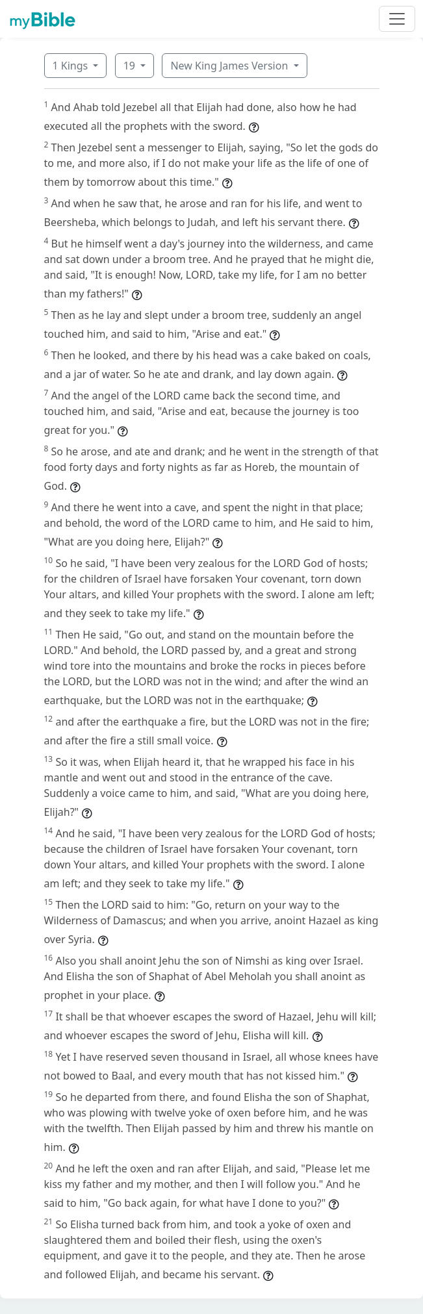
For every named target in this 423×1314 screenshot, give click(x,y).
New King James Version (230, 65)
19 (130, 65)
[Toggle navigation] (397, 19)
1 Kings (72, 65)
